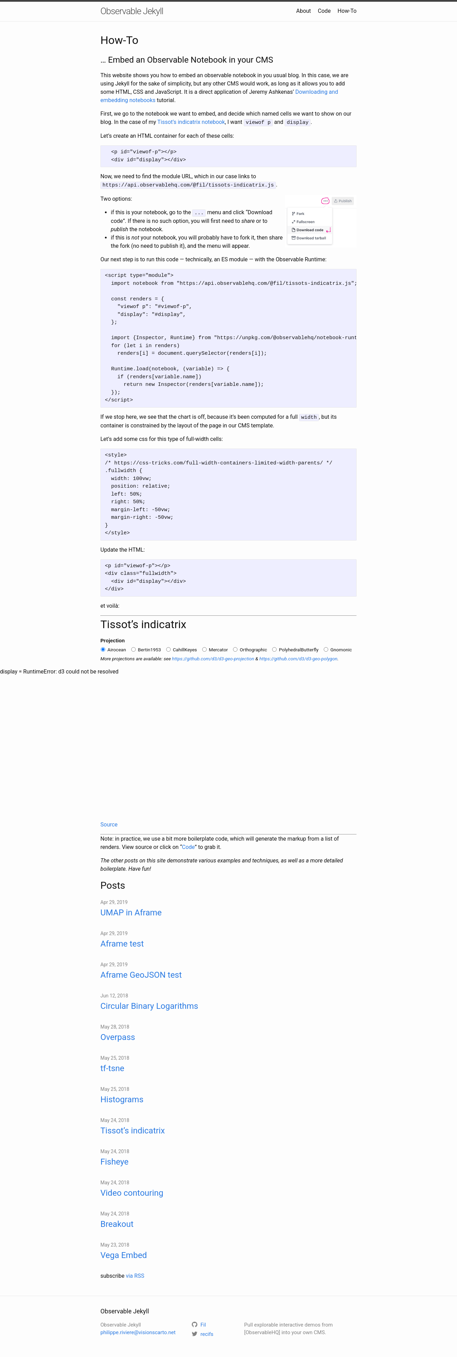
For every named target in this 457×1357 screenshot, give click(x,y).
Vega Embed (123, 1253)
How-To (347, 11)
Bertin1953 (146, 647)
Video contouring (131, 1191)
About (303, 11)
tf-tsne (112, 1066)
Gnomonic (338, 647)
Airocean (113, 647)
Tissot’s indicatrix (132, 1128)
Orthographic (250, 647)
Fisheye (114, 1160)
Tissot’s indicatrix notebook (191, 122)
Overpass (117, 1035)
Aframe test (122, 942)
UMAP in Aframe (131, 910)
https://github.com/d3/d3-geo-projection (213, 656)
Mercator (215, 647)
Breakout (117, 1222)
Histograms (121, 1097)
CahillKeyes (181, 647)
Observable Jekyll (131, 11)
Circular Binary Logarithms (149, 1004)
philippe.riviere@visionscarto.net (138, 1331)
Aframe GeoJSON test (141, 973)
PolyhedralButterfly (295, 647)
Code (324, 11)
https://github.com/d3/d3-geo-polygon (298, 656)
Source (109, 822)
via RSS (135, 1273)
